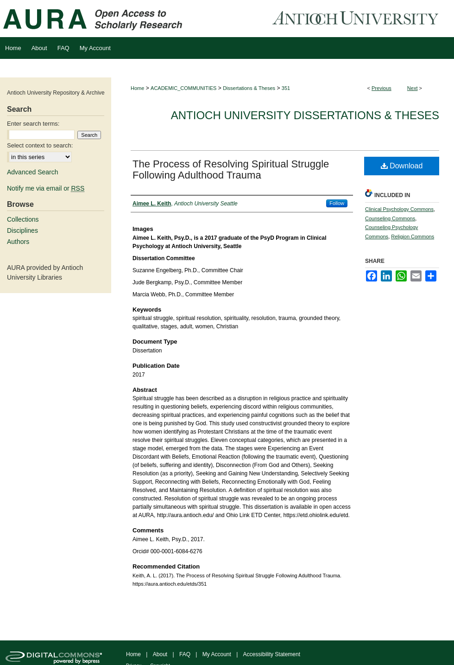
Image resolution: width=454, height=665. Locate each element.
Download (402, 166)
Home (137, 88)
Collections (22, 219)
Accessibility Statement (271, 654)
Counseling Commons (390, 218)
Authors (18, 241)
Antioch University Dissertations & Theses (305, 115)
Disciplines (22, 230)
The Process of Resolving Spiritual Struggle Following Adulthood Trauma (230, 169)
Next (412, 88)
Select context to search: (40, 145)
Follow (336, 203)
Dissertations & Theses (249, 88)
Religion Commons (412, 236)
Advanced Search (32, 172)
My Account (216, 654)
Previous (381, 88)
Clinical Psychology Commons (399, 209)
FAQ (184, 654)
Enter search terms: (33, 123)
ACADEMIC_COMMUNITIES (183, 88)
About (160, 654)
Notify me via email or (45, 188)
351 (286, 88)
